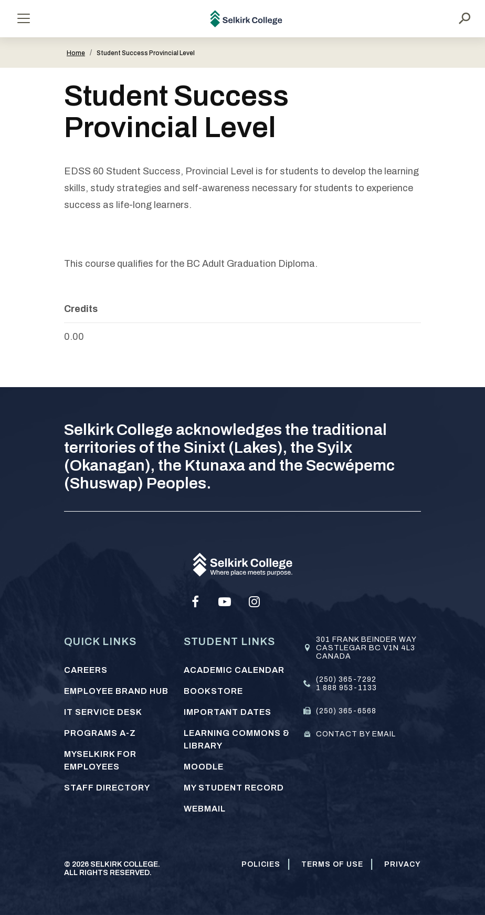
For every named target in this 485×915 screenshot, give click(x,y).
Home (76, 53)
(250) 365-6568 (346, 711)
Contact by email (356, 734)
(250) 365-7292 (346, 679)
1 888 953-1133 (346, 688)
